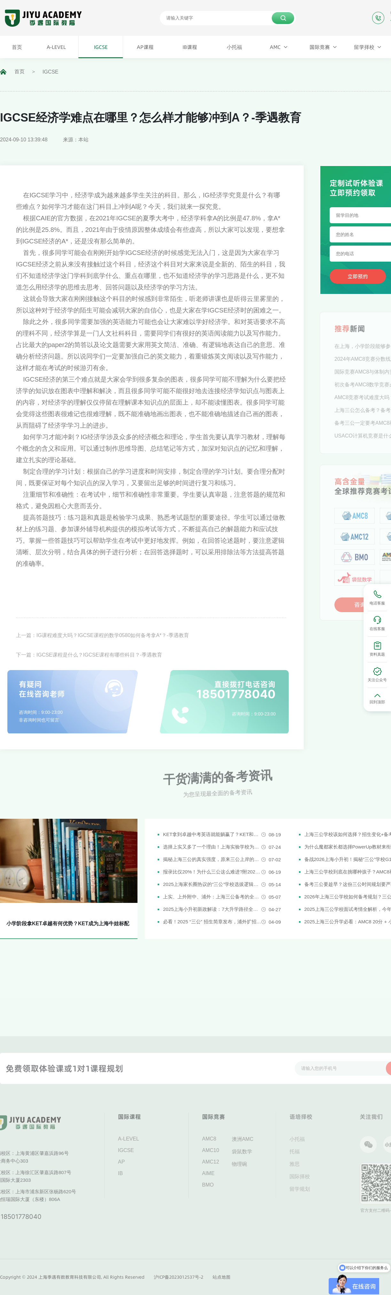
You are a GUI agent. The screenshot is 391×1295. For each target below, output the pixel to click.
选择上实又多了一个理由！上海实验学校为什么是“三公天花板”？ (212, 846)
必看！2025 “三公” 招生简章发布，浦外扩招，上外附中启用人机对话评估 (212, 921)
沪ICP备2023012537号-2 (178, 1277)
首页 (19, 71)
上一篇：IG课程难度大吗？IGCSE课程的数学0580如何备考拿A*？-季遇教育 (102, 647)
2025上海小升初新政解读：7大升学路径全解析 (212, 909)
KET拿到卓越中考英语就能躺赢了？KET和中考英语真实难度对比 (212, 834)
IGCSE (51, 72)
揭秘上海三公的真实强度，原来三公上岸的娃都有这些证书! (212, 859)
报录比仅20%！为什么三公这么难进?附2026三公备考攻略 (212, 871)
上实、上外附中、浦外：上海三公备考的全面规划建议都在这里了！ (212, 896)
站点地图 (222, 1277)
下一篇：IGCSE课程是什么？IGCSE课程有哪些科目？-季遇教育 (89, 667)
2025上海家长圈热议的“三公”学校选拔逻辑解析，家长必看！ (212, 884)
